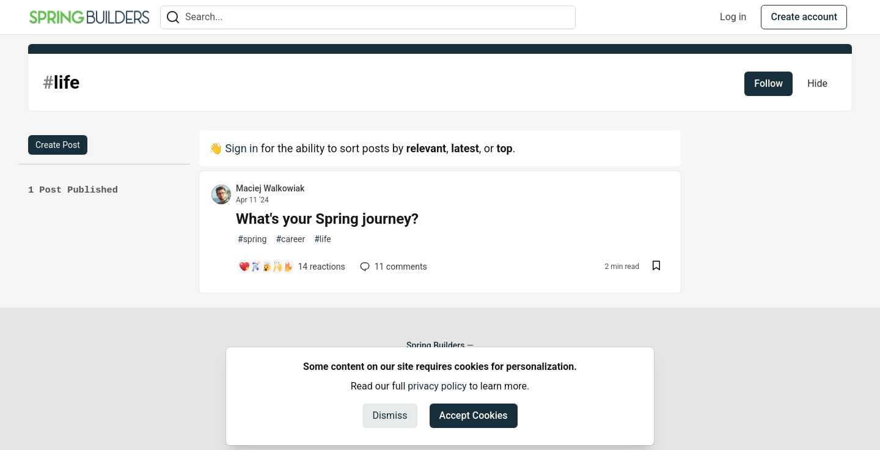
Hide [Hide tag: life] (817, 83)
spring (252, 239)
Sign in (241, 148)
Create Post (57, 145)
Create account (804, 17)
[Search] (173, 17)
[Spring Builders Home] (89, 17)
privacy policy (437, 386)
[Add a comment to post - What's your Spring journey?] (292, 267)
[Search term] (368, 17)
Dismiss (389, 415)
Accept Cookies (473, 415)
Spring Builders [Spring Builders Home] (435, 345)
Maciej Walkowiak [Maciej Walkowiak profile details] (270, 188)
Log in (733, 17)
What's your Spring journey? (327, 218)
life (322, 239)
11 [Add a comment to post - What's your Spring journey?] (392, 266)
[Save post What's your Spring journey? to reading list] (656, 267)
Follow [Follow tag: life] (768, 83)
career (290, 239)
